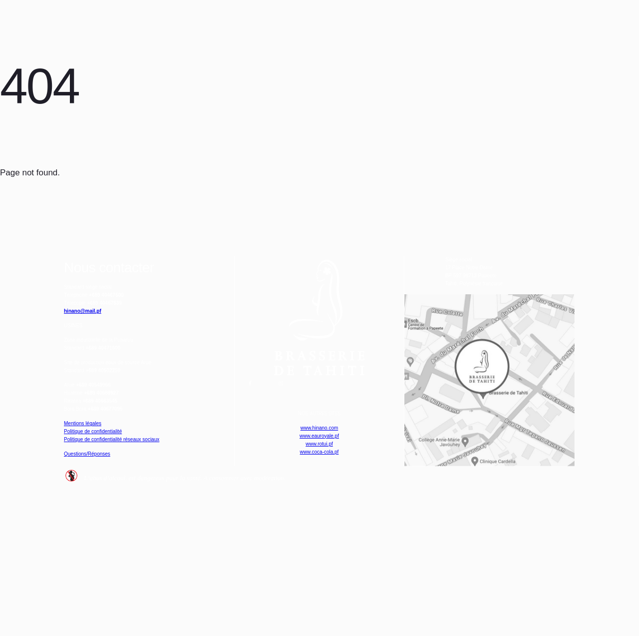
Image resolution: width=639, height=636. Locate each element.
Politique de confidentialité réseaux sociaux (145, 548)
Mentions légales (96, 520)
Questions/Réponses (103, 572)
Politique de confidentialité (113, 534)
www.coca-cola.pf (319, 553)
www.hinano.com (319, 512)
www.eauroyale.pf (319, 526)
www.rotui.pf (319, 539)
